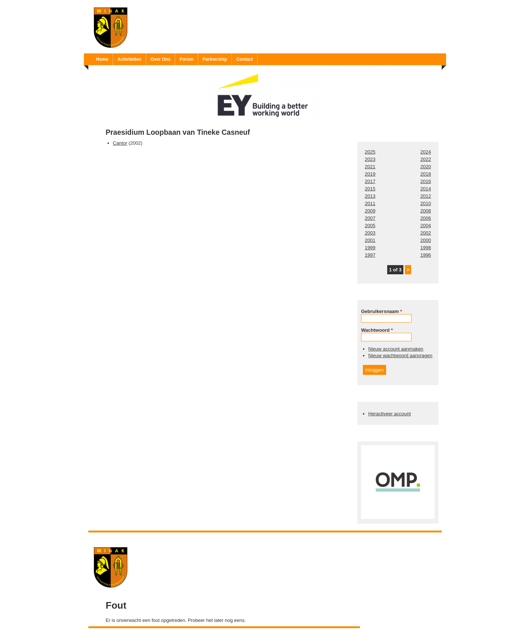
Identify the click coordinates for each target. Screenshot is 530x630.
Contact (244, 59)
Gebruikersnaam (381, 311)
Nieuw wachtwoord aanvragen (400, 355)
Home (102, 59)
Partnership (214, 59)
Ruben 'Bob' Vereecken (272, 537)
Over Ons (160, 59)
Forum (186, 59)
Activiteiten (129, 59)
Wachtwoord (377, 330)
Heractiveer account (389, 413)
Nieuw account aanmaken (396, 349)
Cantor (120, 143)
